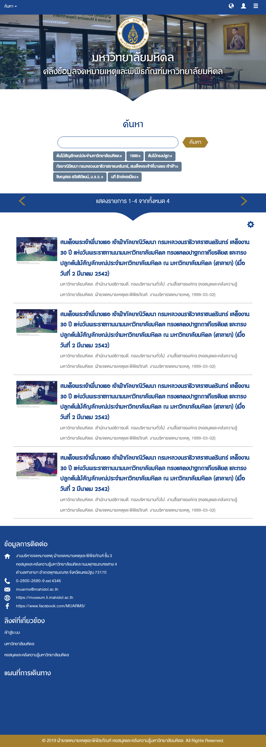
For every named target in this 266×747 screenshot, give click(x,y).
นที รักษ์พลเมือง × (124, 177)
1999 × (135, 156)
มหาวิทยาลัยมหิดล (19, 644)
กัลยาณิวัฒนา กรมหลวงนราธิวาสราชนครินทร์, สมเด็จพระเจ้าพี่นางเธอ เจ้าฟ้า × (117, 166)
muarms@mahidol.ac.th (37, 589)
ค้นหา (195, 142)
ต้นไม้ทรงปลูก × (160, 156)
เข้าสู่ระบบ (12, 632)
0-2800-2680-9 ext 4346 (38, 581)
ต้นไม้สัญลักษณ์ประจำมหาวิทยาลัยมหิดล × (89, 156)
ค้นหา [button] (10, 6)
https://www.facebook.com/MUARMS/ (50, 606)
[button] (231, 5)
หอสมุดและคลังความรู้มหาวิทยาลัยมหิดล (36, 655)
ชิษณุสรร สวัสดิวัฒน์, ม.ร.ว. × (79, 177)
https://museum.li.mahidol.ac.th (44, 597)
